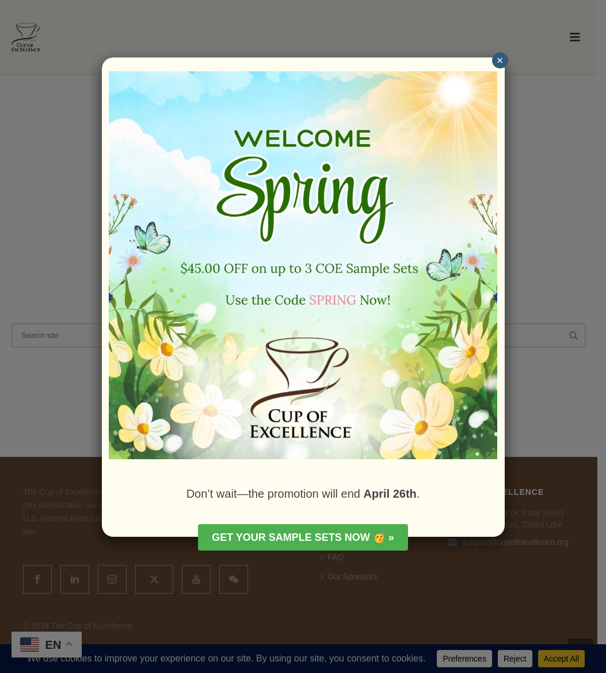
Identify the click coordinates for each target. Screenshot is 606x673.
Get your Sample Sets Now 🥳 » (303, 537)
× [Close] (500, 60)
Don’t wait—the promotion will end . (303, 493)
